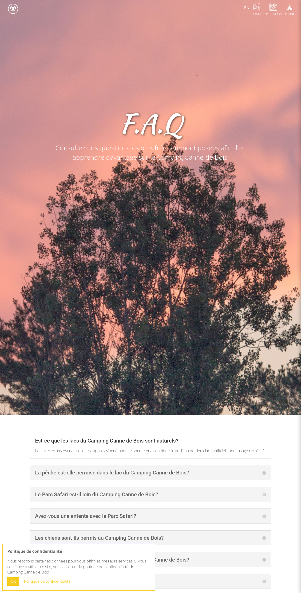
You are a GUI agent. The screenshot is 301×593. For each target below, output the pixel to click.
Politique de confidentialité (47, 581)
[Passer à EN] (247, 7)
